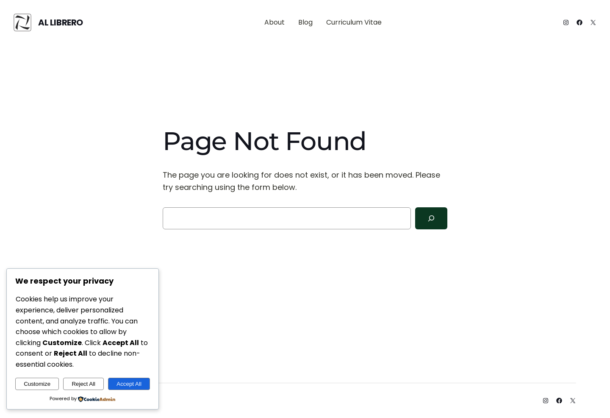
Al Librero (60, 22)
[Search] (431, 218)
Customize (37, 384)
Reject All (83, 384)
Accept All (128, 384)
